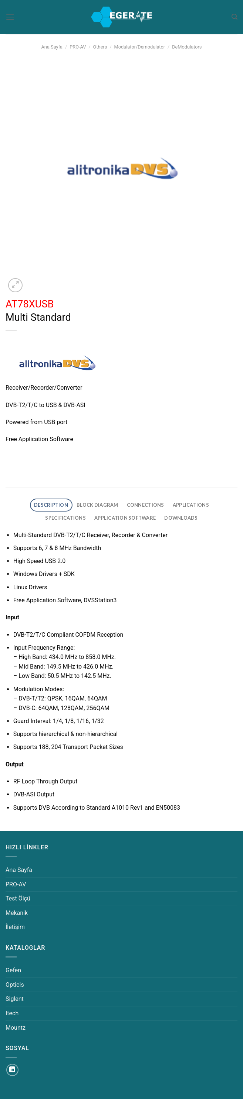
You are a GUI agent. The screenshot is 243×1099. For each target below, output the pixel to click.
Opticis (15, 984)
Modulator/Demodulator (139, 47)
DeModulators (187, 47)
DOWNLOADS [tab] (181, 518)
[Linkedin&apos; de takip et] (12, 1070)
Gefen (13, 970)
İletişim (15, 926)
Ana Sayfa (52, 47)
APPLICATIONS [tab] (191, 505)
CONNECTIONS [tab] (145, 505)
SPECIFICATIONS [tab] (65, 518)
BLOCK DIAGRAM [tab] (97, 505)
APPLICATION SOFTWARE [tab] (125, 518)
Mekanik (17, 912)
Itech (12, 1013)
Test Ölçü (18, 898)
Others (100, 47)
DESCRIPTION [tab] (51, 505)
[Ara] (234, 17)
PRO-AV (78, 47)
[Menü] (10, 17)
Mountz (16, 1027)
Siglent (15, 998)
